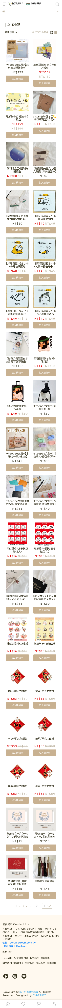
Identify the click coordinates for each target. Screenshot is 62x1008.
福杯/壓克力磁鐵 (17, 691)
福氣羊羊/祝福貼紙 (44, 643)
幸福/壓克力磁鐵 (17, 738)
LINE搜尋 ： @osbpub (15, 946)
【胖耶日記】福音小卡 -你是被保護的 (17, 265)
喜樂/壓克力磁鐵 (17, 786)
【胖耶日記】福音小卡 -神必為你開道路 (44, 312)
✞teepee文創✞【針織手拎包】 (44, 407)
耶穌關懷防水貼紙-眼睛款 (44, 360)
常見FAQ (18, 963)
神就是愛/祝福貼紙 (17, 643)
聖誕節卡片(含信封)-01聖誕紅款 (17, 882)
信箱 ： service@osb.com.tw (19, 943)
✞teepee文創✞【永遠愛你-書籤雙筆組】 (44, 502)
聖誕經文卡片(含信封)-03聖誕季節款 (17, 835)
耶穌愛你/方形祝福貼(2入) (17, 550)
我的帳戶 (34, 958)
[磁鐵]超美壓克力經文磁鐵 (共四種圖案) (44, 170)
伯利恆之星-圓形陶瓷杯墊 (17, 170)
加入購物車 (17, 79)
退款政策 (29, 963)
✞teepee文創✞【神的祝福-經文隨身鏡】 (17, 502)
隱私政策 (40, 963)
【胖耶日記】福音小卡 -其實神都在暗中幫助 (44, 265)
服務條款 (51, 963)
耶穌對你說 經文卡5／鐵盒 (44, 66)
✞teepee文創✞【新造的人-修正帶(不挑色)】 (44, 455)
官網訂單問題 (21, 958)
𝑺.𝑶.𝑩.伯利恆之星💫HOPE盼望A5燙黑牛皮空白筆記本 (44, 118)
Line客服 (7, 958)
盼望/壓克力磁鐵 (44, 738)
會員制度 (45, 958)
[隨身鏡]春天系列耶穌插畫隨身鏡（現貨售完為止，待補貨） (17, 218)
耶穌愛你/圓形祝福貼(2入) (44, 550)
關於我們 (7, 963)
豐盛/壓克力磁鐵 (44, 691)
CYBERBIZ (39, 995)
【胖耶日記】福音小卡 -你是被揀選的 (44, 217)
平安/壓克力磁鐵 (44, 786)
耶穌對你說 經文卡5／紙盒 (17, 118)
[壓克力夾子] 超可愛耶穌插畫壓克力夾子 (44, 597)
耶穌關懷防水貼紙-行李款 (17, 407)
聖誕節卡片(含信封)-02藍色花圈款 (44, 835)
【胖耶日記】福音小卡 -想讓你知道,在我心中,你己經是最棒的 (17, 313)
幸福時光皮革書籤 (45, 881)
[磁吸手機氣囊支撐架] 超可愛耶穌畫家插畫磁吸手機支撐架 (17, 360)
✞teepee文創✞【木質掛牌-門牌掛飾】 (17, 455)
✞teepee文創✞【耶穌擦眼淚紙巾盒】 (17, 66)
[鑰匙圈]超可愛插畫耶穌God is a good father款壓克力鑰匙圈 (17, 598)
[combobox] (11, 32)
